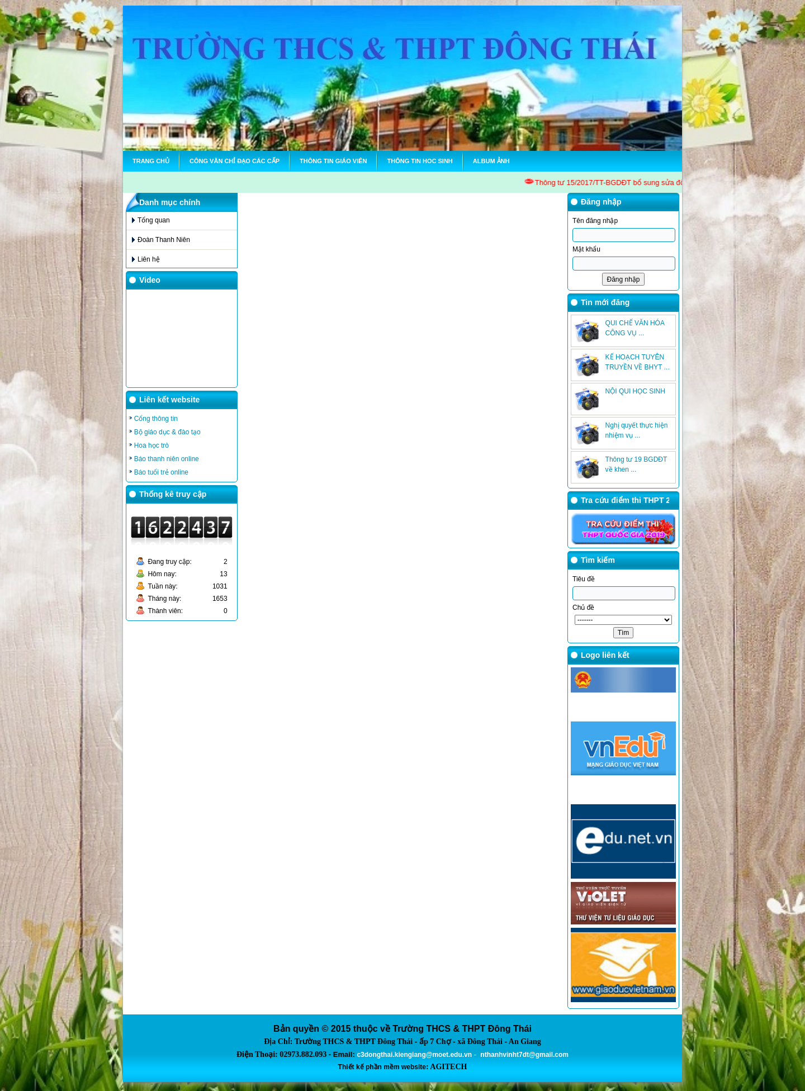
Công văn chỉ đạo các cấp (235, 161)
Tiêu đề (583, 579)
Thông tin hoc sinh (419, 161)
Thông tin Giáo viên (333, 161)
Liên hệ (149, 259)
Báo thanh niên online (166, 459)
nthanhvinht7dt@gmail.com (524, 1055)
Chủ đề (583, 607)
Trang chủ (150, 161)
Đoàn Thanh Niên (164, 240)
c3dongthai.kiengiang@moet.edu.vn (414, 1055)
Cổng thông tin (156, 419)
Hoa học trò (151, 445)
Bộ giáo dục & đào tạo (167, 432)
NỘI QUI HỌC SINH (635, 391)
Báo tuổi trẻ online (161, 472)
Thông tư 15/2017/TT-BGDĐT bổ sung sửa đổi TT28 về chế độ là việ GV (652, 182)
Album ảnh (491, 161)
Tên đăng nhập (595, 221)
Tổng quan (154, 220)
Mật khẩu (586, 249)
